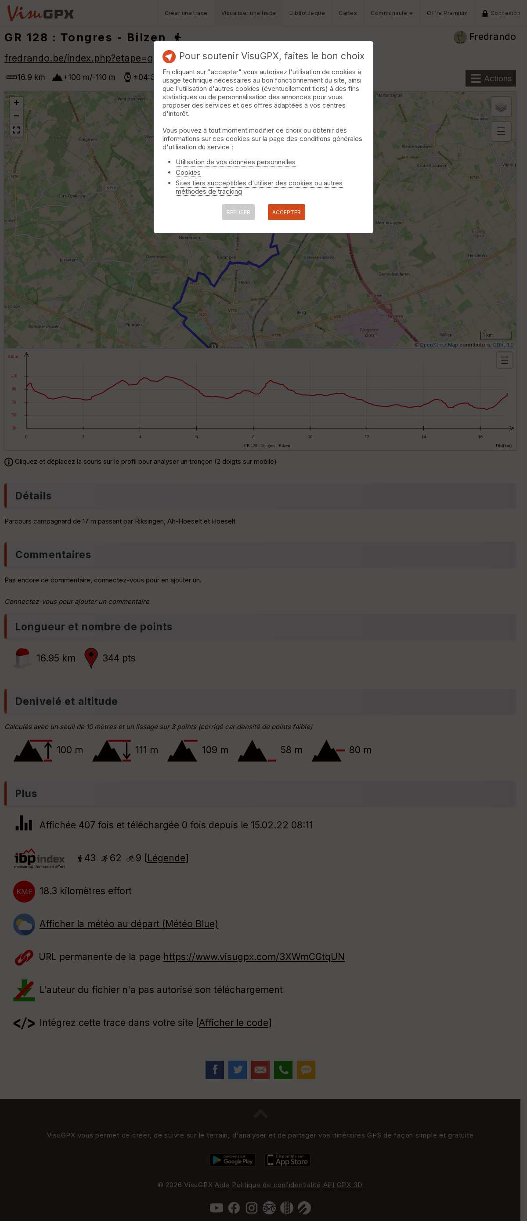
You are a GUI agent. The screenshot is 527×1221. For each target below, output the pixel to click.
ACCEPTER (286, 212)
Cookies (188, 172)
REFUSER (238, 212)
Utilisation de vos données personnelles (236, 162)
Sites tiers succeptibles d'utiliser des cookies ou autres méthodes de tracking (259, 187)
